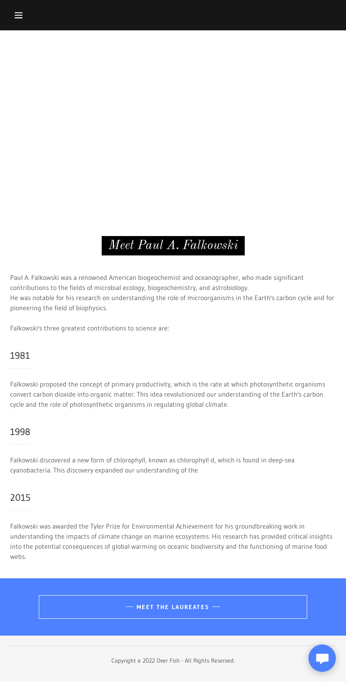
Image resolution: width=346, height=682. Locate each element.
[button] (18, 15)
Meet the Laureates (173, 607)
